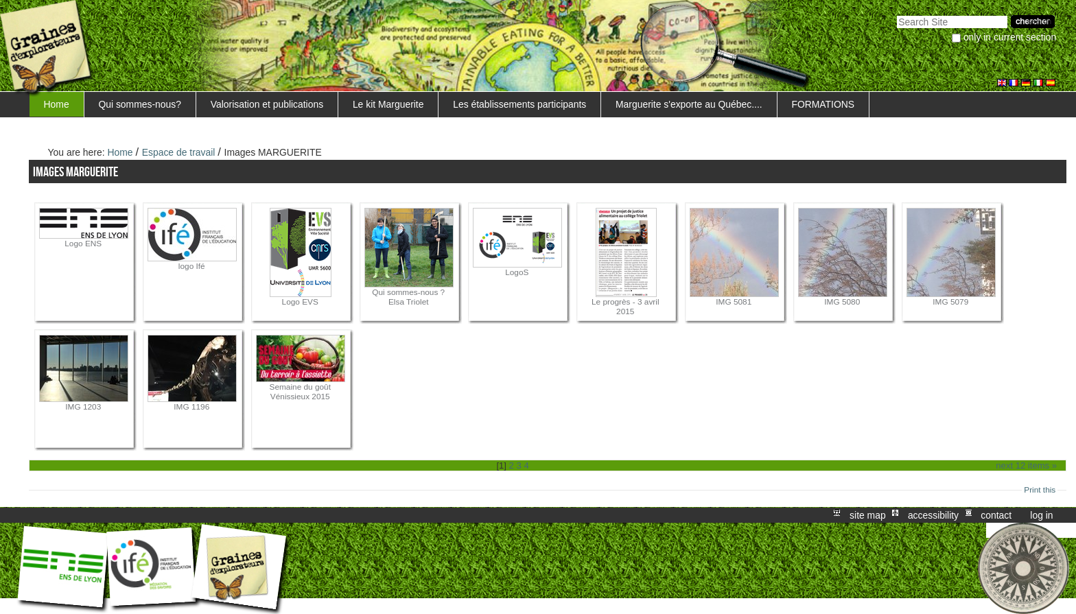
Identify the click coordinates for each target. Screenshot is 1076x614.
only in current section (1009, 37)
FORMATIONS (822, 104)
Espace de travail (178, 152)
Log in (1041, 515)
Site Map (868, 515)
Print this (1039, 490)
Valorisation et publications (267, 104)
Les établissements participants (519, 104)
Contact (996, 515)
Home (56, 104)
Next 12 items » (1026, 465)
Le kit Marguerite (388, 104)
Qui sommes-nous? (139, 104)
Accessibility (933, 515)
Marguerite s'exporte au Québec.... (689, 104)
